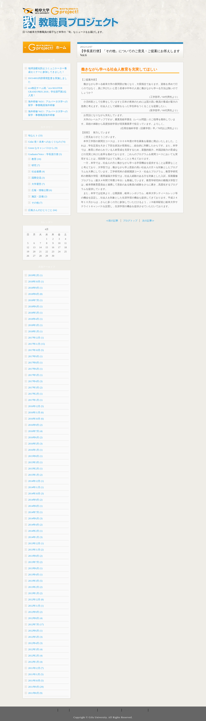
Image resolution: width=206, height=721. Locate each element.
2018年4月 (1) (35, 319)
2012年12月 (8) (36, 599)
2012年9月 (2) (35, 612)
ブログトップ (130, 220)
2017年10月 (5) (36, 350)
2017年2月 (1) (35, 393)
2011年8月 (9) (35, 693)
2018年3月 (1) (35, 325)
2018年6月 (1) (35, 306)
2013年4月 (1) (35, 574)
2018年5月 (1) (35, 312)
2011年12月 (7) (36, 668)
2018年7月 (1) (35, 300)
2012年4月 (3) (35, 643)
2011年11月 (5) (35, 674)
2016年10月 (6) (36, 418)
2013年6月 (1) (35, 568)
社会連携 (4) (38, 171)
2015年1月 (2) (35, 474)
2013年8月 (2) (35, 555)
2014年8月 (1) (35, 506)
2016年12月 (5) (36, 406)
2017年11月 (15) (36, 344)
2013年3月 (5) (35, 580)
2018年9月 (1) (35, 287)
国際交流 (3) (38, 177)
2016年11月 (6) (36, 412)
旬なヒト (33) (35, 135)
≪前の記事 (112, 220)
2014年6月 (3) (35, 518)
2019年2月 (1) (35, 275)
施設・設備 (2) (39, 196)
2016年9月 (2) (35, 425)
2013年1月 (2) (35, 593)
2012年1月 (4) (35, 661)
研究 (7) (36, 165)
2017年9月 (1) (35, 356)
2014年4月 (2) (35, 524)
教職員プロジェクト (135, 710)
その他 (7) (37, 202)
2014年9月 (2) (35, 499)
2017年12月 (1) (36, 337)
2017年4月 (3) (35, 381)
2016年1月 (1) (35, 449)
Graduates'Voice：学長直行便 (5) (45, 154)
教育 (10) (36, 159)
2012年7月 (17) (36, 624)
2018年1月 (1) (35, 331)
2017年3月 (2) (35, 387)
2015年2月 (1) (35, 468)
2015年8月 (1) (35, 456)
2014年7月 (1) (35, 512)
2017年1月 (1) (35, 400)
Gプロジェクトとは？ (84, 710)
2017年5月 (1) (35, 375)
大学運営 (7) (38, 184)
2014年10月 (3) (36, 493)
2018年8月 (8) (35, 294)
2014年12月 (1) (36, 481)
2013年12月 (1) (36, 543)
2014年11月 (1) (36, 487)
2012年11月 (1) (36, 605)
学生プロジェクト (109, 710)
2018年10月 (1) (36, 281)
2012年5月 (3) (35, 637)
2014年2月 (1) (35, 531)
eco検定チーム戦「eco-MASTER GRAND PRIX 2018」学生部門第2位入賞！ (47, 92)
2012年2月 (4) (35, 655)
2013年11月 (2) (36, 549)
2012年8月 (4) (35, 618)
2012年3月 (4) (35, 649)
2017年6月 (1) (35, 368)
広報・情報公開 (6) (42, 190)
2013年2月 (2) (35, 587)
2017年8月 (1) (35, 362)
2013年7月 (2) (35, 562)
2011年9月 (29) (36, 686)
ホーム (63, 710)
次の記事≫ (148, 220)
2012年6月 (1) (35, 630)
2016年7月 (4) (35, 431)
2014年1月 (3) (35, 537)
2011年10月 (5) (36, 680)
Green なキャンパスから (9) (42, 148)
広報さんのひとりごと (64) (42, 210)
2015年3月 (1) (35, 462)
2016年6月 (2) (35, 437)
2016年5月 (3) (35, 443)
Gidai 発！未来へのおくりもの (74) (46, 141)
